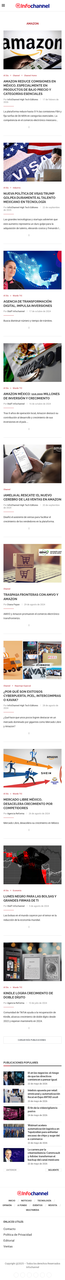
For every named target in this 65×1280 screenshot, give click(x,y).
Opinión (7, 1205)
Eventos (37, 1205)
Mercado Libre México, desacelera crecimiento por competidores (28, 804)
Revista (52, 1205)
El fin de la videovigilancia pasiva (42, 1109)
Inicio (11, 1200)
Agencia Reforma (15, 813)
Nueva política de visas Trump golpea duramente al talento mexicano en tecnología (29, 198)
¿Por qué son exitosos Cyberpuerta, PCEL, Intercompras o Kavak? (32, 696)
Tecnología (44, 1200)
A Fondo (22, 1205)
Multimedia (32, 1210)
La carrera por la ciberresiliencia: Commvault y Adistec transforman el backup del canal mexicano (44, 1154)
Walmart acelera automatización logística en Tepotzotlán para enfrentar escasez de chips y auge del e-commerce (44, 1132)
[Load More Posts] (32, 1040)
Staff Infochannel (16, 311)
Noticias (26, 1200)
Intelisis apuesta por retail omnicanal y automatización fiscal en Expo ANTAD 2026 (44, 1094)
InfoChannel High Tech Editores (22, 99)
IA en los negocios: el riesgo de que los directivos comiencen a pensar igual (43, 1076)
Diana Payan (13, 604)
